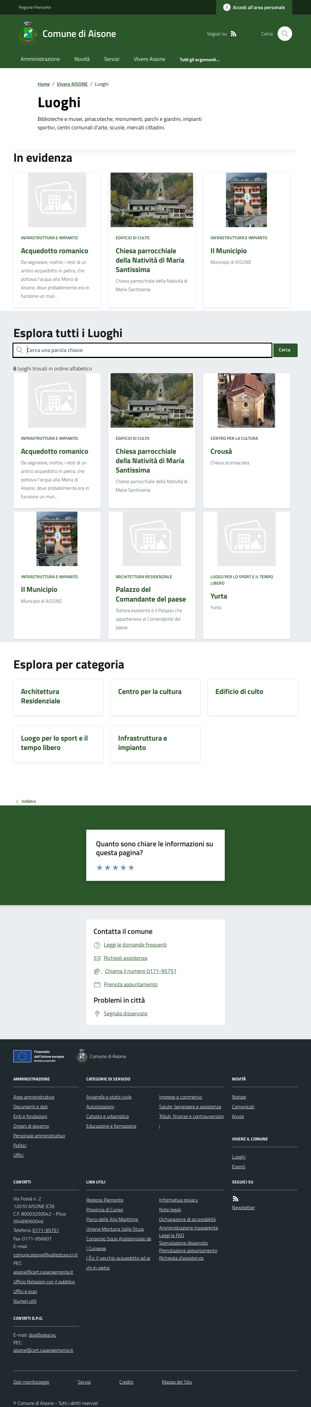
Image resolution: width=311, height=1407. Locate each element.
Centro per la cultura (234, 438)
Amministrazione (40, 59)
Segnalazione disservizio (183, 1242)
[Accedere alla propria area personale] (254, 7)
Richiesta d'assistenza (181, 1258)
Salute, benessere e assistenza (190, 1106)
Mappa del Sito (177, 1381)
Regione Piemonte (35, 7)
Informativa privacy (178, 1199)
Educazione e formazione (111, 1126)
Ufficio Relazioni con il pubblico (44, 1281)
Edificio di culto (132, 237)
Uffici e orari (25, 1291)
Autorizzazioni (100, 1106)
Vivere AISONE (72, 84)
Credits (126, 1381)
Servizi (111, 59)
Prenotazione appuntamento (188, 1250)
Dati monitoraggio (31, 1381)
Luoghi (238, 1156)
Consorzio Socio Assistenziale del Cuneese (118, 1243)
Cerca (284, 349)
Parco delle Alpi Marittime (112, 1219)
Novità (82, 59)
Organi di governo (31, 1126)
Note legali (170, 1209)
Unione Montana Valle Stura (115, 1229)
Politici (19, 1145)
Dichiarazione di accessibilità (187, 1219)
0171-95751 (45, 1230)
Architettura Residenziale (144, 576)
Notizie (239, 1096)
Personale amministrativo (39, 1135)
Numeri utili (24, 1301)
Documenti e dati (30, 1106)
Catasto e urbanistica (107, 1116)
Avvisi (238, 1116)
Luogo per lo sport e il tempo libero (241, 579)
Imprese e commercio (180, 1096)
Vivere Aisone (149, 59)
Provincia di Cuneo (104, 1209)
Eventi (238, 1166)
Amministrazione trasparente (188, 1227)
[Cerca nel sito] (282, 33)
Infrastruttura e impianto (49, 237)
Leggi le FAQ (171, 1235)
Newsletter (243, 1207)
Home (44, 84)
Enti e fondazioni (30, 1116)
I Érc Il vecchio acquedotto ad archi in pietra (118, 1262)
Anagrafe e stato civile (109, 1096)
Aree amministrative (33, 1096)
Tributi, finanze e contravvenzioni (191, 1121)
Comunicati (243, 1106)
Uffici (18, 1155)
